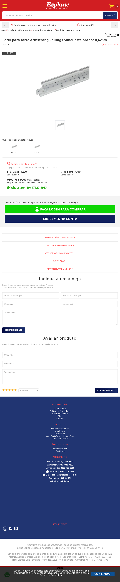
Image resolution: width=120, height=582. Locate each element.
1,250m (37, 148)
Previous (5, 25)
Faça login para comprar (60, 209)
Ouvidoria (60, 451)
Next (114, 25)
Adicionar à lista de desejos (89, 44)
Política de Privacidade (60, 411)
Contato (60, 419)
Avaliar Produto (106, 390)
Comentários (60, 317)
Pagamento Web (60, 449)
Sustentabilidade (60, 439)
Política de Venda (60, 413)
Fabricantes (60, 434)
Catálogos (60, 431)
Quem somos (60, 408)
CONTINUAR (102, 574)
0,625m (14, 148)
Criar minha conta (60, 219)
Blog (60, 416)
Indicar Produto (13, 330)
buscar (110, 15)
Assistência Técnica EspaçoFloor (60, 436)
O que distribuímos (60, 429)
